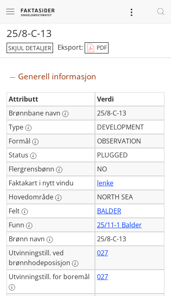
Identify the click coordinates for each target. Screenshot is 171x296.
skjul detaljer (29, 48)
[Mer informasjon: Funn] (29, 225)
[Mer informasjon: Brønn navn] (49, 239)
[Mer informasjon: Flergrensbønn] (59, 169)
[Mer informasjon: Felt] (24, 211)
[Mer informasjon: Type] (28, 128)
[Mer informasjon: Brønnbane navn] (65, 114)
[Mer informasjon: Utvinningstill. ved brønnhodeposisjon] (75, 263)
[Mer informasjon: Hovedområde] (58, 197)
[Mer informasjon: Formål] (35, 142)
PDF (96, 48)
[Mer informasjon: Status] (33, 156)
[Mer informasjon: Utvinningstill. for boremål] (12, 287)
